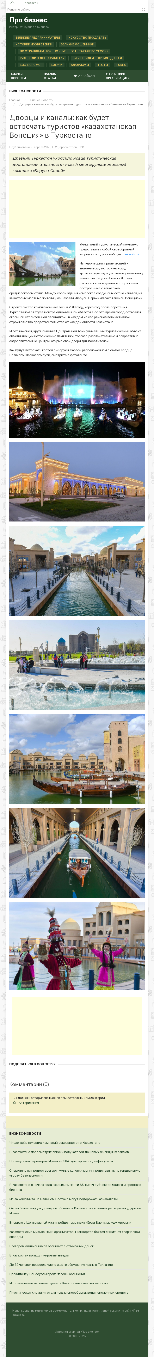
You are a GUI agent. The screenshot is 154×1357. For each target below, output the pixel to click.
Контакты (31, 3)
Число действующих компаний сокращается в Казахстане (54, 1143)
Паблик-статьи (50, 76)
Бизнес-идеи (79, 58)
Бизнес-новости (18, 76)
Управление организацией (118, 76)
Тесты (98, 65)
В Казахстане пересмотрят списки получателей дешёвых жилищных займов (69, 1152)
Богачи (52, 65)
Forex (117, 65)
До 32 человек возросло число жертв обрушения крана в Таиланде (61, 1265)
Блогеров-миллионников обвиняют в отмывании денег (51, 1246)
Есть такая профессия (89, 51)
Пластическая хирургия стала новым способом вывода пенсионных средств (68, 1292)
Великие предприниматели (38, 37)
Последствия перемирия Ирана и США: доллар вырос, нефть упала (61, 1161)
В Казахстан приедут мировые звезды (39, 1255)
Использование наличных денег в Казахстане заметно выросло (58, 1283)
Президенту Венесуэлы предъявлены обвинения (47, 1274)
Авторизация (25, 1103)
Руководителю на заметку (38, 58)
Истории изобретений (34, 44)
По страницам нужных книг (39, 51)
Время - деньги (110, 58)
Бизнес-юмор (27, 65)
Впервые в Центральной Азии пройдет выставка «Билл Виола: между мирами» (70, 1222)
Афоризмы (76, 65)
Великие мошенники (77, 44)
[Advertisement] (77, 209)
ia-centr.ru (131, 254)
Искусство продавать (87, 37)
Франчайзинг (85, 76)
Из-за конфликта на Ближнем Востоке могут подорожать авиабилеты (63, 1199)
